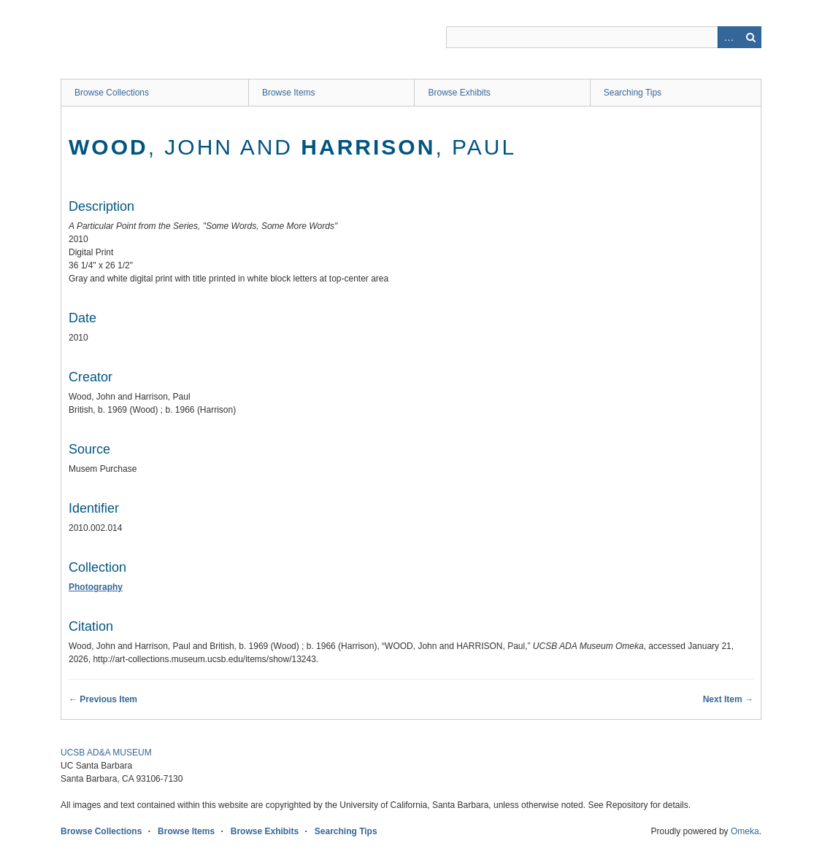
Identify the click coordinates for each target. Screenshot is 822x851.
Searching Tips (632, 93)
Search (750, 37)
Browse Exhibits (459, 93)
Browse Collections (111, 93)
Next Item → (728, 699)
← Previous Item (103, 699)
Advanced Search (729, 37)
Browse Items (288, 93)
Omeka (745, 831)
